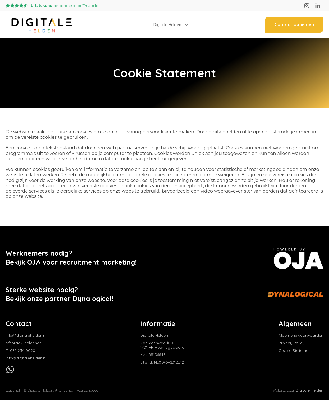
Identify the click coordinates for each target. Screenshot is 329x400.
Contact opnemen (294, 24)
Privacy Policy (292, 343)
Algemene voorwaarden (301, 335)
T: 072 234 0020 (20, 350)
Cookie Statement (295, 350)
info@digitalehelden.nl (26, 335)
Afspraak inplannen (24, 343)
